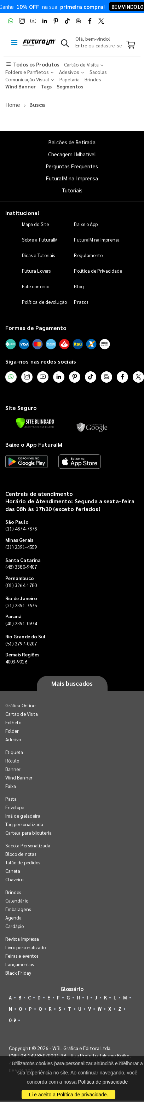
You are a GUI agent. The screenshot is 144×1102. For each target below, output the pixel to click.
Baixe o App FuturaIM (33, 444)
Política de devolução (44, 302)
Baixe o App (86, 224)
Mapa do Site (35, 224)
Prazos (81, 302)
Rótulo (12, 761)
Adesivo (13, 739)
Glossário (72, 988)
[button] (65, 44)
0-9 (12, 1020)
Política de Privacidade (98, 271)
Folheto (13, 722)
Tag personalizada (24, 824)
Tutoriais (72, 190)
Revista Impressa (22, 939)
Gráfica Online (20, 705)
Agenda (13, 918)
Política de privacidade (103, 1082)
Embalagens (18, 909)
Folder (12, 731)
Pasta (11, 799)
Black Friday (18, 973)
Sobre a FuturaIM (40, 240)
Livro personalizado (25, 947)
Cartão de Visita (21, 714)
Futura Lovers (36, 271)
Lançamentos (19, 964)
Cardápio (14, 926)
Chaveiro (14, 879)
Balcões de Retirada (71, 142)
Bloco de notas (20, 854)
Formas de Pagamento (36, 327)
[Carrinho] (130, 45)
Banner (13, 769)
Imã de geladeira (22, 816)
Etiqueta (14, 752)
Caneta (12, 871)
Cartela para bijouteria (28, 833)
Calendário (16, 901)
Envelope (14, 807)
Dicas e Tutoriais (38, 255)
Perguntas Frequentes (72, 166)
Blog (78, 286)
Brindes (13, 892)
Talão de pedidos (22, 862)
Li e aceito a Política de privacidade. (68, 1094)
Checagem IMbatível (72, 154)
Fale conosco (35, 286)
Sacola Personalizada (27, 845)
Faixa (10, 786)
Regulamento (88, 255)
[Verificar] (35, 423)
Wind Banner (19, 778)
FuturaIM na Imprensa (72, 178)
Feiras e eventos (21, 956)
